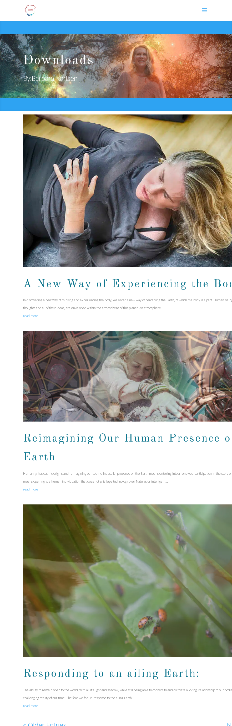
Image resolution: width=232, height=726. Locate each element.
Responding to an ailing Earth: (111, 673)
